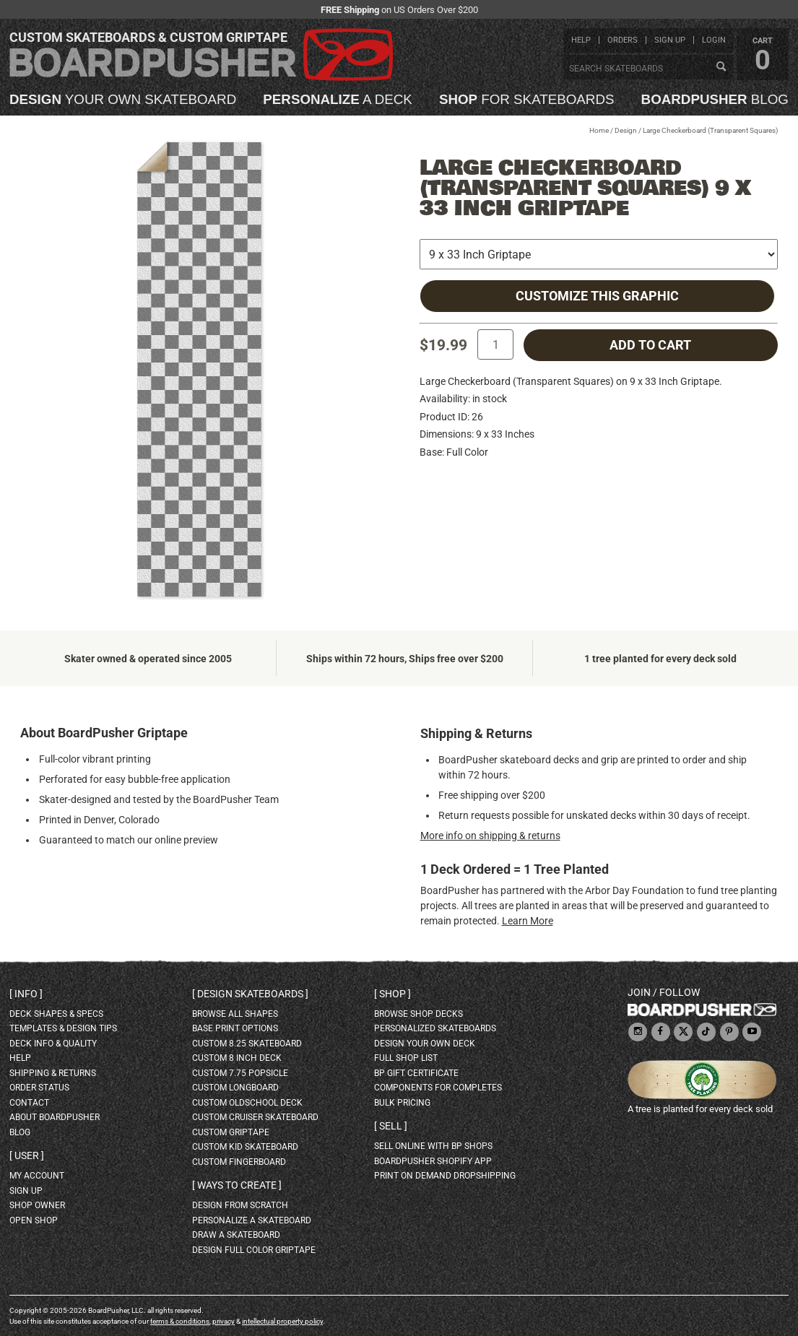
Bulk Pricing (402, 1103)
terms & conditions (179, 1321)
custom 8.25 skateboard (247, 1043)
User (26, 1155)
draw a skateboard (236, 1235)
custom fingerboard (239, 1162)
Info (26, 993)
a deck (337, 100)
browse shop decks (418, 1014)
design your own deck (424, 1043)
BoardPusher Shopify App (433, 1161)
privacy (223, 1321)
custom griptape (230, 1132)
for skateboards (527, 100)
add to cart (650, 345)
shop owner (37, 1205)
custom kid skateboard (245, 1147)
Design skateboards (250, 993)
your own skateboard (122, 100)
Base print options (235, 1028)
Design (626, 130)
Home (599, 130)
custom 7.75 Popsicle (240, 1073)
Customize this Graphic (597, 296)
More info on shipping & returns (490, 835)
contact (29, 1103)
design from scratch (240, 1205)
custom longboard (235, 1088)
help (581, 40)
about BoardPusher (54, 1117)
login (714, 40)
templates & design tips (63, 1028)
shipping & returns (52, 1073)
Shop (392, 993)
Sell (390, 1126)
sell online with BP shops (433, 1146)
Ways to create (237, 1185)
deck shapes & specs (56, 1014)
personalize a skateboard (251, 1220)
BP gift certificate (416, 1073)
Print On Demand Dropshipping (445, 1176)
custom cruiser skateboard (255, 1117)
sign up (669, 40)
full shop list (406, 1058)
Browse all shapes (235, 1014)
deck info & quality (53, 1043)
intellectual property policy (282, 1321)
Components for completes (438, 1088)
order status (39, 1088)
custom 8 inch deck (237, 1058)
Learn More (527, 921)
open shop (33, 1220)
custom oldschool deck (247, 1103)
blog (715, 100)
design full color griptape (254, 1250)
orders (622, 40)
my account (36, 1176)
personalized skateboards (435, 1028)
